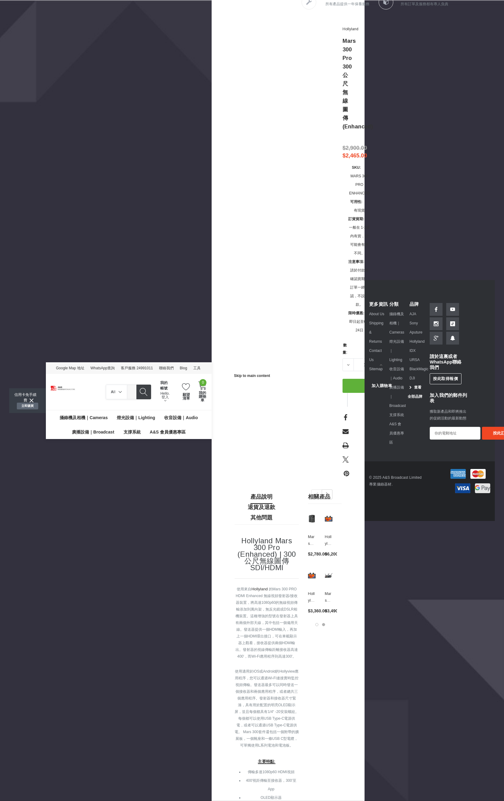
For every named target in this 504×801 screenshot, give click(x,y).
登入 (165, 398)
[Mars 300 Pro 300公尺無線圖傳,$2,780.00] (312, 518)
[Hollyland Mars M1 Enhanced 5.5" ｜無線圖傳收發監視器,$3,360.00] (312, 575)
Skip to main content (252, 376)
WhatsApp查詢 (103, 368)
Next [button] (327, 494)
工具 (197, 368)
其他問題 (261, 518)
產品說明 (261, 497)
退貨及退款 (261, 507)
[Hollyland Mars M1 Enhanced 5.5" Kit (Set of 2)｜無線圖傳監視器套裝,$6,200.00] (328, 518)
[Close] (31, 400)
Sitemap (376, 369)
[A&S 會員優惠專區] (167, 432)
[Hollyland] (350, 29)
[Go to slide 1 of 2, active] (316, 624)
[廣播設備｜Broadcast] (93, 432)
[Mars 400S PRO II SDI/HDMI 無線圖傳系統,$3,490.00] (328, 575)
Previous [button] (316, 494)
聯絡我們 (166, 368)
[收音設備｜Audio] (181, 417)
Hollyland (259, 589)
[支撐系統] (132, 432)
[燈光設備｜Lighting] (136, 417)
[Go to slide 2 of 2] (323, 624)
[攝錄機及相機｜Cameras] (83, 417)
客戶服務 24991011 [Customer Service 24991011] (137, 368)
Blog (183, 368)
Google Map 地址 (70, 368)
